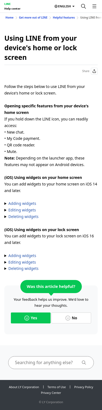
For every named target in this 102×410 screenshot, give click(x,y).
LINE (7, 4)
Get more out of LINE (33, 17)
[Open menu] (94, 6)
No (71, 317)
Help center (12, 8)
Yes (30, 317)
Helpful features (64, 17)
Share (90, 71)
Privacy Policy (83, 387)
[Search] (83, 6)
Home (9, 17)
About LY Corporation (24, 387)
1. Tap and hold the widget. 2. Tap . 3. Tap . (51, 216)
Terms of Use (57, 387)
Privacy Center (51, 393)
